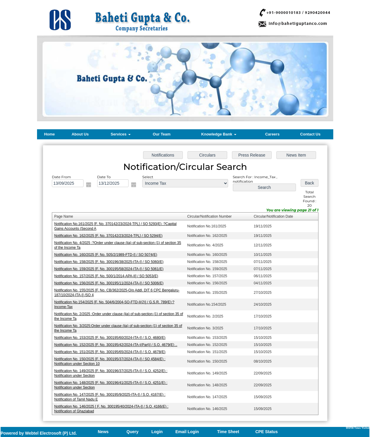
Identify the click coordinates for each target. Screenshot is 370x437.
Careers (272, 134)
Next (306, 83)
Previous (61, 83)
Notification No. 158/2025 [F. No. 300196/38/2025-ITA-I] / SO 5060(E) (110, 262)
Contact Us (310, 134)
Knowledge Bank (218, 134)
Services (121, 134)
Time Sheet (228, 431)
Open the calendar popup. (90, 187)
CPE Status (266, 431)
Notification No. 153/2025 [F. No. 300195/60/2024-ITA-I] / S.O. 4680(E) (111, 336)
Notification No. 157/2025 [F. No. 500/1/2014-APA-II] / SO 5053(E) (107, 276)
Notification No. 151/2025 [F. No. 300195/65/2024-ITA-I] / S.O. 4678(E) (111, 350)
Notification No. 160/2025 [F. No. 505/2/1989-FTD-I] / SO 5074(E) (107, 255)
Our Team (162, 134)
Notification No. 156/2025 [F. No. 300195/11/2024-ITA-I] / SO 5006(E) (110, 283)
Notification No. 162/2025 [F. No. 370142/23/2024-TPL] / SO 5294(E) (110, 237)
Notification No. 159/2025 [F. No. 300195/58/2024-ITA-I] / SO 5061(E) (110, 269)
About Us (80, 134)
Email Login (187, 431)
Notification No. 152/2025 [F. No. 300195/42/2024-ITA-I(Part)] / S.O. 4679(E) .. (117, 344)
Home (49, 134)
